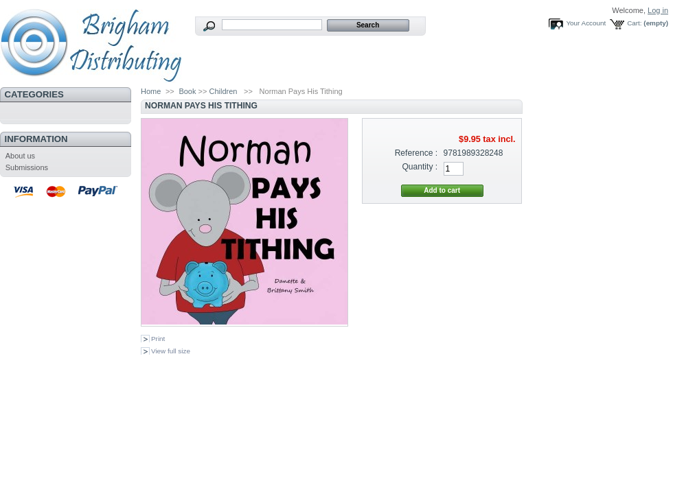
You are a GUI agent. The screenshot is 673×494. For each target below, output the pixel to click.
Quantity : (419, 167)
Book (187, 91)
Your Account (586, 23)
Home (151, 91)
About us (20, 156)
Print (158, 338)
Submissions (26, 167)
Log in (658, 10)
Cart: (634, 23)
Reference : (416, 153)
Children (223, 91)
